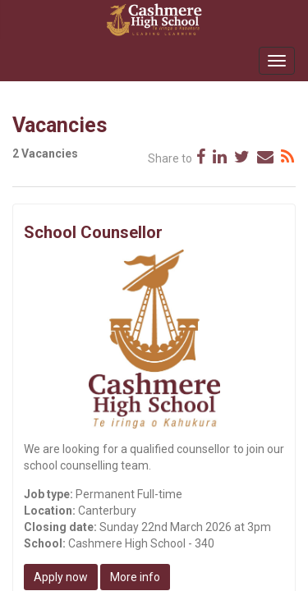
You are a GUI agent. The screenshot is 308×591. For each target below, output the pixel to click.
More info (135, 577)
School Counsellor (93, 232)
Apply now (61, 577)
